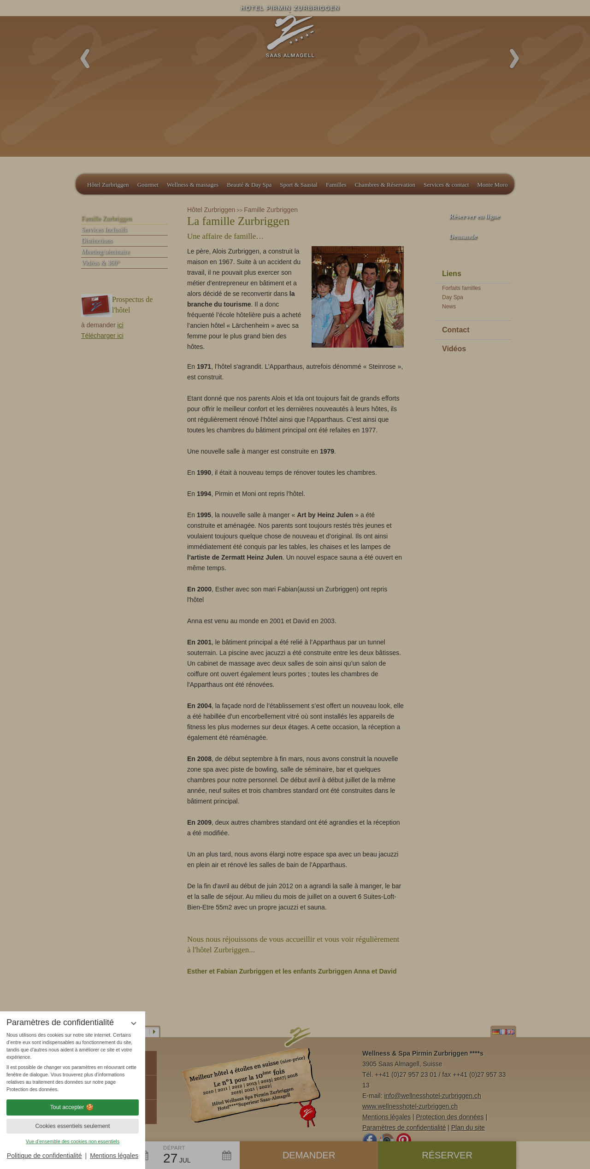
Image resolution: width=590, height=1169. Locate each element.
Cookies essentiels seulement (72, 1126)
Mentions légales (114, 1155)
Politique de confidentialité (44, 1155)
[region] (72, 1062)
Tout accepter (72, 1107)
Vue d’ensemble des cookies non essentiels (72, 1141)
